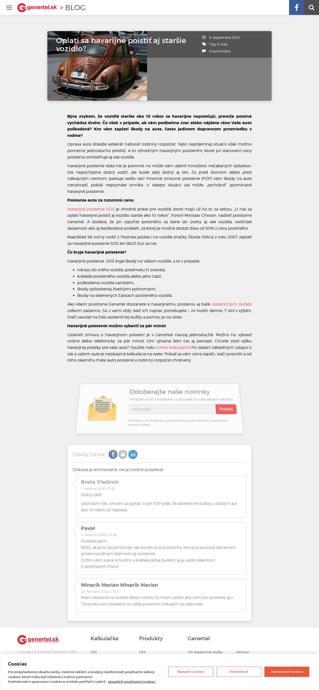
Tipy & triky (218, 44)
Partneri (242, 652)
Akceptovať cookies (287, 672)
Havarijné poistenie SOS (90, 209)
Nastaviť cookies (190, 672)
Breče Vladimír (100, 482)
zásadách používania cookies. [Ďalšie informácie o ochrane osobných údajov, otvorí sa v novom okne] (132, 682)
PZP (93, 652)
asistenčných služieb (232, 304)
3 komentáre (220, 51)
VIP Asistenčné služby (205, 652)
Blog (75, 7)
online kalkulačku (172, 347)
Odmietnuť (239, 672)
